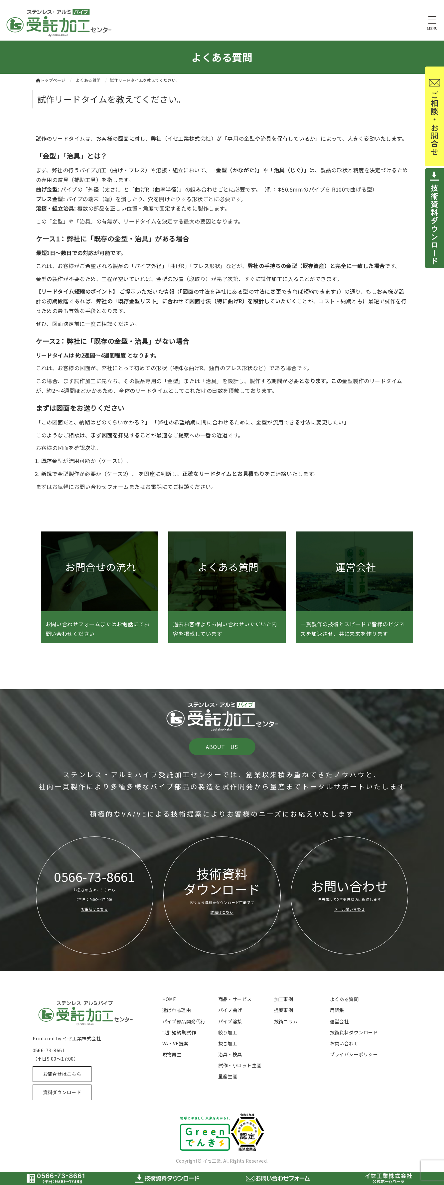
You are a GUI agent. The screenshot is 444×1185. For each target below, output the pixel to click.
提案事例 (283, 1010)
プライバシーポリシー (354, 1054)
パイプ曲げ (230, 1010)
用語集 (337, 1010)
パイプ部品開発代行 (184, 1021)
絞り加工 (227, 1032)
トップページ (51, 80)
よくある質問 (344, 999)
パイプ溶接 (230, 1021)
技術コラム (286, 1021)
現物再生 (172, 1054)
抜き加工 (227, 1043)
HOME (169, 999)
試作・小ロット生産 (239, 1065)
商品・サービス (235, 999)
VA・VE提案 (175, 1043)
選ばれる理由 (176, 1010)
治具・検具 (230, 1054)
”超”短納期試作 (179, 1032)
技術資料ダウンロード (354, 1032)
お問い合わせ (344, 1043)
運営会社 (339, 1021)
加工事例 (283, 999)
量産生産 (227, 1076)
